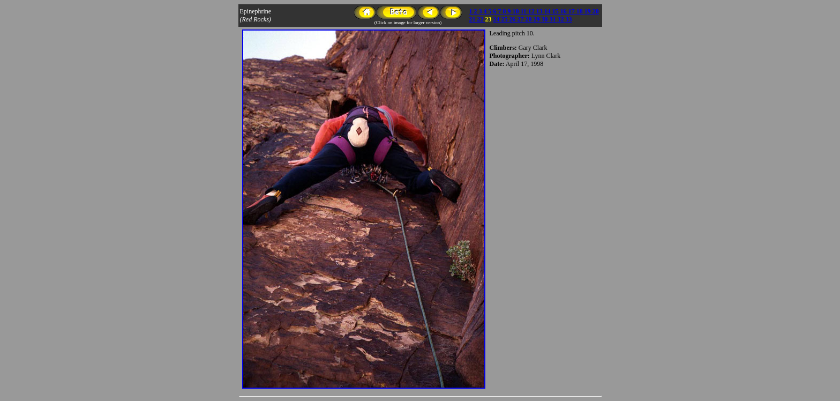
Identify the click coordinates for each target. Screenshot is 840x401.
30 (546, 19)
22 (481, 19)
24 (497, 19)
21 (473, 19)
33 (569, 19)
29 (538, 19)
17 (572, 11)
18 (580, 11)
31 (554, 19)
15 (556, 11)
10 (517, 11)
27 (522, 19)
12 (532, 11)
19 (588, 11)
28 (530, 19)
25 (505, 19)
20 (595, 11)
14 (548, 11)
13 (540, 11)
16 (564, 11)
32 (562, 19)
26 (513, 19)
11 (524, 11)
